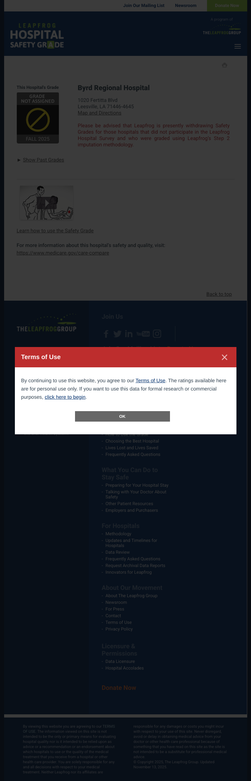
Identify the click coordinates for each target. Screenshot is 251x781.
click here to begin (65, 397)
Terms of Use (150, 381)
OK (122, 416)
